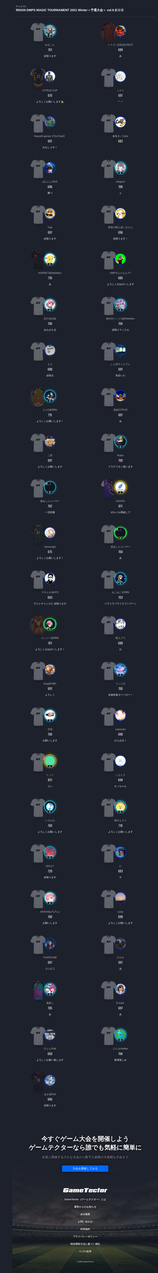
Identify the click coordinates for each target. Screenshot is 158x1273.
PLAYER (6, 34)
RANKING (6, 60)
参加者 (119, 10)
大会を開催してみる (85, 1168)
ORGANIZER (6, 47)
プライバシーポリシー (85, 1236)
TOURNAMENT (6, 22)
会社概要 (85, 1214)
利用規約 (85, 1229)
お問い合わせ (85, 1221)
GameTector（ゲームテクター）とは (85, 1199)
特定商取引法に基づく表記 (85, 1244)
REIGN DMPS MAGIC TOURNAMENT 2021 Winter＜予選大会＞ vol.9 (70, 8)
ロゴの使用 (85, 1251)
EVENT (6, 72)
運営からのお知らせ (85, 1207)
